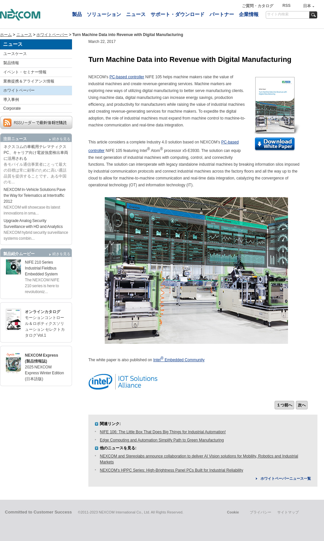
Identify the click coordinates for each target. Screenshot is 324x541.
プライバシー (260, 512)
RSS (286, 5)
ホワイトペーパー (52, 34)
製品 (77, 14)
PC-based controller (126, 77)
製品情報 (11, 63)
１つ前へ (284, 405)
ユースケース (15, 53)
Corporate (12, 108)
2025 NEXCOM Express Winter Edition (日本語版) (44, 373)
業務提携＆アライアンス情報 (28, 81)
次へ (302, 405)
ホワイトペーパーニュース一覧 (286, 478)
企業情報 (249, 14)
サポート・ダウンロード (178, 14)
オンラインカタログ (42, 311)
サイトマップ (288, 512)
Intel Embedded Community (179, 360)
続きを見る (61, 139)
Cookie (233, 512)
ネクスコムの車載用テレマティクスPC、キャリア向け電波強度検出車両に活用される (36, 152)
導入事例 (11, 99)
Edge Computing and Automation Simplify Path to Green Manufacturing (162, 440)
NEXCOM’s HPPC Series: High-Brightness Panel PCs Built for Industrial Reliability (171, 470)
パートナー (221, 14)
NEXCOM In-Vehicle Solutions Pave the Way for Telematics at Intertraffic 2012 (34, 195)
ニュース (136, 14)
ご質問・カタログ (258, 6)
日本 (307, 6)
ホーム (6, 34)
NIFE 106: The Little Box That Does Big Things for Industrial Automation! (163, 432)
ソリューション (104, 14)
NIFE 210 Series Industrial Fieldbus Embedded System (41, 268)
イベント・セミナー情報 (24, 72)
